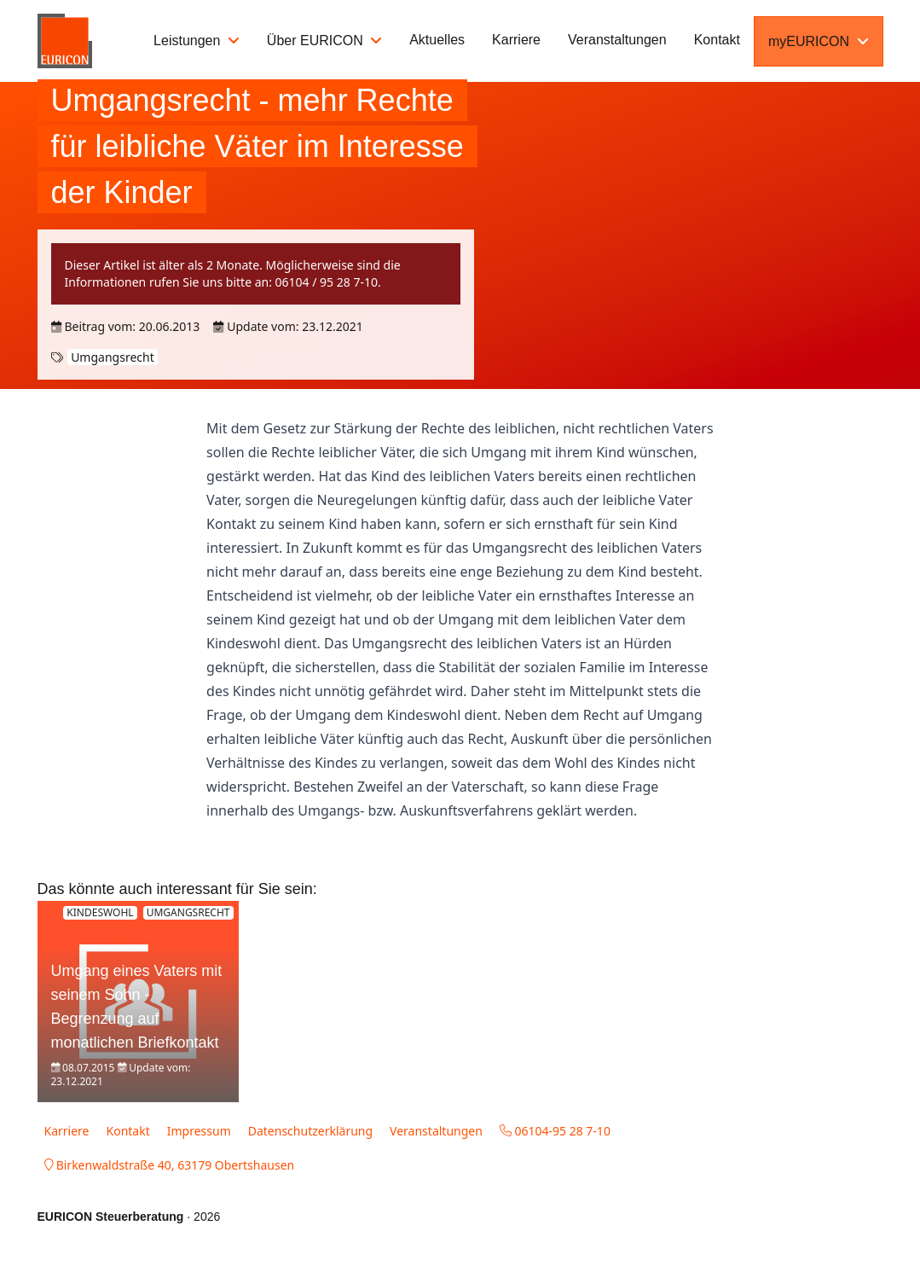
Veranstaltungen (617, 39)
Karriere (516, 39)
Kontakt (717, 39)
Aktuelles (437, 39)
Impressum (199, 1131)
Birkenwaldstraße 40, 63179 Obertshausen (169, 1165)
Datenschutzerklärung (310, 1131)
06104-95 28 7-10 (555, 1131)
